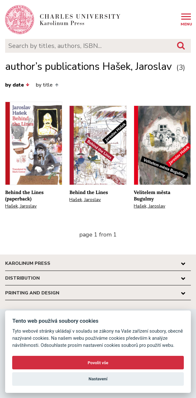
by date (17, 84)
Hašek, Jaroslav (21, 206)
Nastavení (98, 378)
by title (47, 84)
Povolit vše (98, 362)
